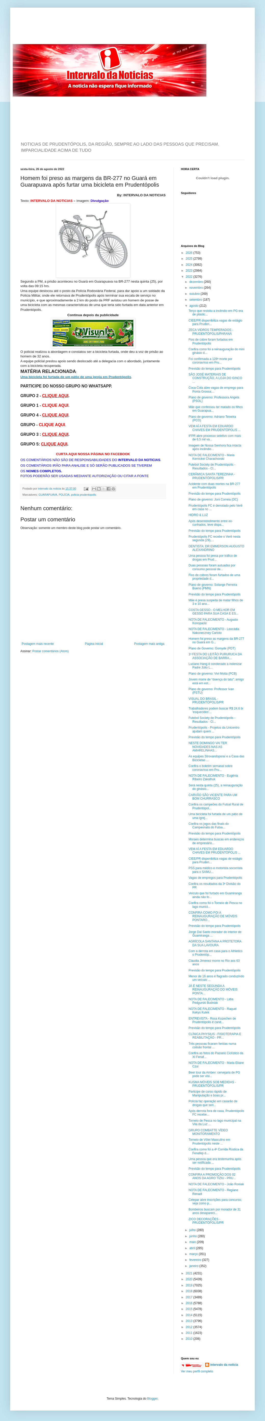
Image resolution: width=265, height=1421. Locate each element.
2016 (189, 1303)
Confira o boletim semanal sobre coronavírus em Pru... (211, 767)
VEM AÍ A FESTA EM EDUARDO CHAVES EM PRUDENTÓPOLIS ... (215, 427)
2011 (189, 1333)
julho (193, 1230)
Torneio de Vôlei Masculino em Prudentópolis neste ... (209, 1141)
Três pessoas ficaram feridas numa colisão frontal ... (212, 1045)
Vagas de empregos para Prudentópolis (215, 878)
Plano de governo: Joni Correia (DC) (213, 499)
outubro (195, 294)
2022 (189, 276)
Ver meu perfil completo (197, 1371)
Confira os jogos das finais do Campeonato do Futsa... (209, 825)
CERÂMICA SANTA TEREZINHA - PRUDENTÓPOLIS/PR (212, 476)
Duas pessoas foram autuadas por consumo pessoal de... (212, 567)
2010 (189, 1339)
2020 (189, 1279)
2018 (189, 1291)
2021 (189, 1273)
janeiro (194, 1266)
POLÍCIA (64, 494)
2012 (189, 1327)
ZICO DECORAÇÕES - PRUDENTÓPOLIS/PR (206, 1220)
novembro (196, 287)
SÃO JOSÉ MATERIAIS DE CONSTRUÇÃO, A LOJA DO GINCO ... (215, 378)
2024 (189, 265)
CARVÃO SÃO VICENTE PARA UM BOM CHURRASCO (213, 796)
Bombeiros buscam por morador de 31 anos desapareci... (215, 1211)
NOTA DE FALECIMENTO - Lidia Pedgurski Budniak (211, 1001)
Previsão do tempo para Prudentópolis (215, 368)
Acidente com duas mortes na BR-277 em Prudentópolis (214, 485)
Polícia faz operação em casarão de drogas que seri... (213, 1103)
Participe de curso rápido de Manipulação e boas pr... (208, 1093)
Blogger (152, 1398)
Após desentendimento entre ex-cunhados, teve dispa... (211, 522)
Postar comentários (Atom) (50, 651)
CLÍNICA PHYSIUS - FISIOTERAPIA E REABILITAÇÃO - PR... (215, 1035)
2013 (189, 1321)
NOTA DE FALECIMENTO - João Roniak (216, 1184)
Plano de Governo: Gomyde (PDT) (212, 648)
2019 (189, 1285)
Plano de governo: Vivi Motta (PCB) (213, 673)
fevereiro (195, 1260)
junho (193, 1236)
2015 (189, 1309)
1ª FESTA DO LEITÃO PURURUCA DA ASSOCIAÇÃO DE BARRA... (215, 656)
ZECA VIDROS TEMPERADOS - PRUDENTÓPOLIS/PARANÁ (211, 331)
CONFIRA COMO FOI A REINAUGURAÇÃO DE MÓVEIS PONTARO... (213, 916)
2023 (189, 270)
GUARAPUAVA (47, 494)
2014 (189, 1315)
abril (192, 1248)
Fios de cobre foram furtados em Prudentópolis (211, 341)
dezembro (196, 282)
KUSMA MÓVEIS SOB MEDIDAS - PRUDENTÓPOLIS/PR (212, 1084)
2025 (189, 258)
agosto (194, 306)
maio (193, 1242)
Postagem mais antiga (149, 644)
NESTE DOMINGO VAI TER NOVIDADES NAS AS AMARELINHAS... (208, 746)
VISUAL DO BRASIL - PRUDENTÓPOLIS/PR (206, 700)
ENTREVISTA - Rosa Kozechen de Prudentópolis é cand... (212, 1020)
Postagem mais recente (38, 644)
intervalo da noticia (50, 488)
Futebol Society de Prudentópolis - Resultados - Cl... (212, 466)
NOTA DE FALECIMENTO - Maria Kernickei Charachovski (211, 457)
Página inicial (94, 644)
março (194, 1254)
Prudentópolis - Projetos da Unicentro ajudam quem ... (214, 729)
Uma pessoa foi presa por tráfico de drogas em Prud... (213, 557)
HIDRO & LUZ (198, 515)
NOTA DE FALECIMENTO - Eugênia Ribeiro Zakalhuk (213, 777)
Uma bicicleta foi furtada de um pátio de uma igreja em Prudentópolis (75, 377)
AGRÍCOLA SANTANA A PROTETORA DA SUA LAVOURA (215, 943)
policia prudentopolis (83, 494)
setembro (196, 299)
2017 (189, 1297)
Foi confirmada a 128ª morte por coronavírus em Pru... (210, 360)
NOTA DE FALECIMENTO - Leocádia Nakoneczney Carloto (214, 630)
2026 (189, 253)
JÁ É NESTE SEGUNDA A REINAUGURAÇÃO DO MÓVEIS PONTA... (213, 989)
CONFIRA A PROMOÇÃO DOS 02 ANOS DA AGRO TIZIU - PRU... (212, 1176)
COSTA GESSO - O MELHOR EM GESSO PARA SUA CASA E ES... (213, 611)
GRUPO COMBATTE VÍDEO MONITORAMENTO (208, 1132)
